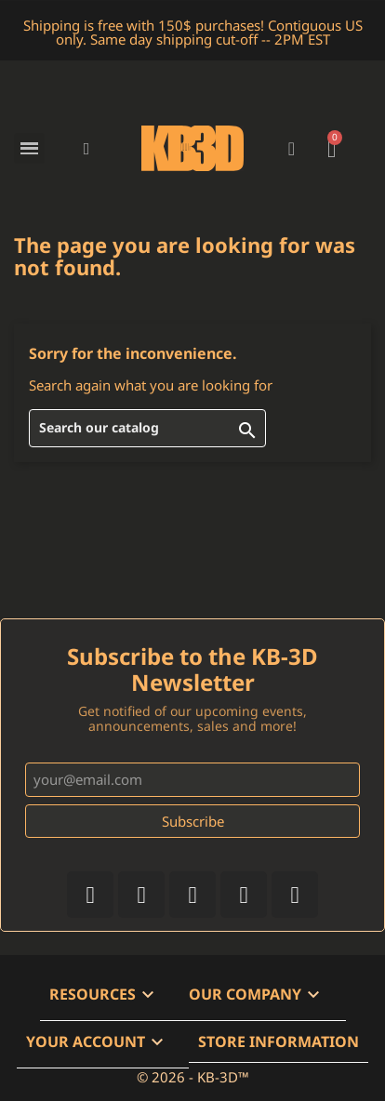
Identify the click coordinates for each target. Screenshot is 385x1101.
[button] (87, 148)
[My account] (291, 148)
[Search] (147, 428)
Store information (278, 1041)
